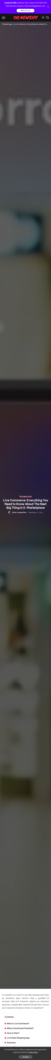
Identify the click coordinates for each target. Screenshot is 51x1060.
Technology (25, 532)
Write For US (25, 11)
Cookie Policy (33, 1052)
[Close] (48, 6)
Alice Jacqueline (19, 548)
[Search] (47, 18)
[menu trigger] (4, 18)
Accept (25, 1057)
